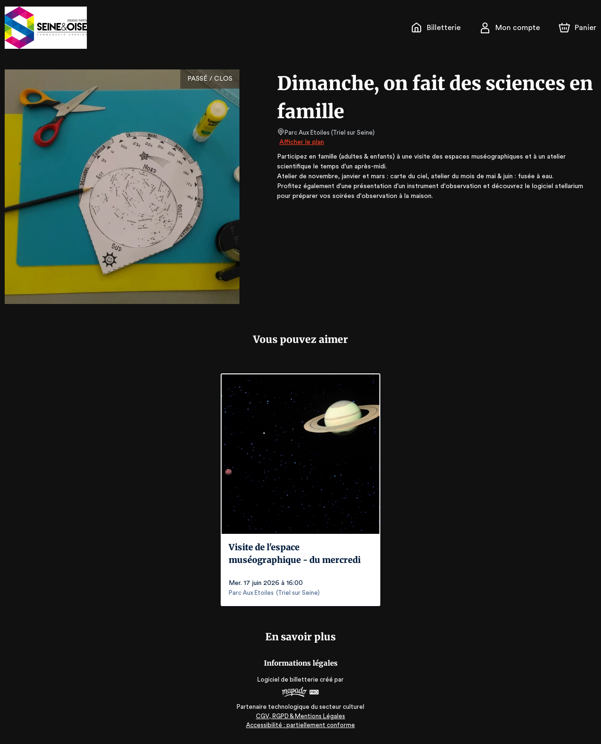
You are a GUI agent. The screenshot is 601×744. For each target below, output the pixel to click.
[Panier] (577, 27)
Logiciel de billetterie (288, 679)
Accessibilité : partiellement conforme (300, 725)
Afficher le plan (301, 142)
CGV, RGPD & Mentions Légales (300, 716)
